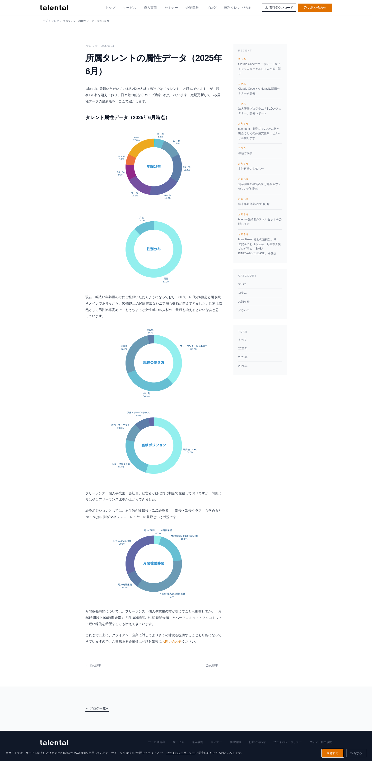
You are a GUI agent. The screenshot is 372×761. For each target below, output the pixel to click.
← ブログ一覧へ (97, 708)
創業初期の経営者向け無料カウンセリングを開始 (260, 183)
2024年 (242, 366)
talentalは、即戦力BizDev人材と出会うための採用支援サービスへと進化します (260, 130)
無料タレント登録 (237, 7)
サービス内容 (156, 742)
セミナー (171, 7)
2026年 (242, 348)
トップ (110, 7)
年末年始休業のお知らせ (260, 201)
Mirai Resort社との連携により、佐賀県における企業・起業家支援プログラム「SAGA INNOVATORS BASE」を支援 (260, 243)
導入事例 (150, 7)
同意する (333, 753)
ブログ (211, 7)
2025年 (242, 357)
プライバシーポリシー (287, 742)
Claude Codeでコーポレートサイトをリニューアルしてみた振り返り (260, 66)
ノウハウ (244, 310)
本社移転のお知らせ (260, 166)
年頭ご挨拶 (260, 150)
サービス (129, 7)
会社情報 (235, 742)
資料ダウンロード (279, 7)
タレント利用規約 (320, 742)
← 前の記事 (93, 665)
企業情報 (192, 7)
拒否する (356, 753)
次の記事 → (214, 665)
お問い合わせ (315, 7)
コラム (242, 292)
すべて (242, 284)
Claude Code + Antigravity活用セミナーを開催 (260, 88)
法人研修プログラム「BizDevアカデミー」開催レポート (260, 108)
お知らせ (244, 301)
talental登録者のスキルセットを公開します (260, 219)
